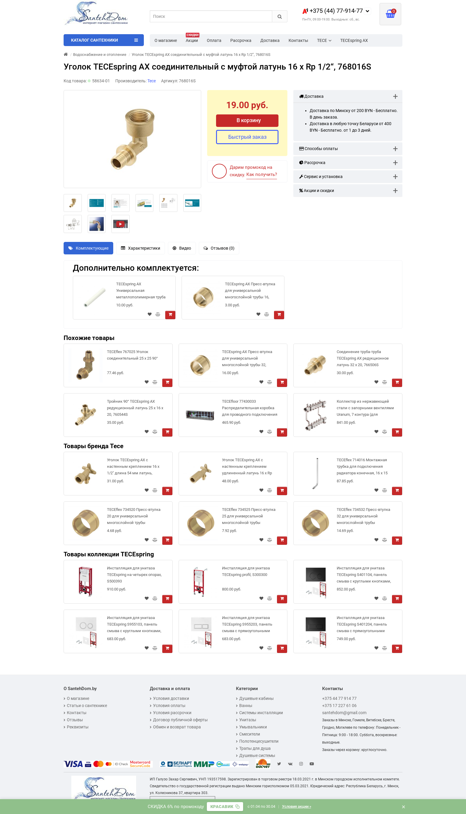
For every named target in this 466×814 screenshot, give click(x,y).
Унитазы (246, 719)
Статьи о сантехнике (85, 705)
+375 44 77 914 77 (339, 698)
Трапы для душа (253, 748)
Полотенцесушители (257, 741)
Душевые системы (255, 755)
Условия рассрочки (170, 712)
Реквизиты (76, 727)
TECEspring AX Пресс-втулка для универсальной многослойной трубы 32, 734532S (247, 359)
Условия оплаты (167, 705)
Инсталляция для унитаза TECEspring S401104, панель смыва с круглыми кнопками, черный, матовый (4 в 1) (364, 576)
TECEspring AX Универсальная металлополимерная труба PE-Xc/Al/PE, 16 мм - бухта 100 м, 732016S (141, 292)
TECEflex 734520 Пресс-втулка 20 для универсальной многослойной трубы (133, 516)
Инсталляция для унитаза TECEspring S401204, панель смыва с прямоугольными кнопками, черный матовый (362, 625)
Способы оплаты (318, 148)
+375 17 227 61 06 (339, 705)
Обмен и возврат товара (175, 727)
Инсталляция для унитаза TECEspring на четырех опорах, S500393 (134, 574)
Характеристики (140, 248)
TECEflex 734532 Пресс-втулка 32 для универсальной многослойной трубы (363, 516)
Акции (192, 38)
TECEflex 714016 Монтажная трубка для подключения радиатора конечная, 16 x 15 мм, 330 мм (362, 468)
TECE (324, 40)
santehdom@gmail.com (344, 712)
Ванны (244, 705)
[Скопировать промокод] (225, 806)
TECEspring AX (354, 40)
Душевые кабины (255, 698)
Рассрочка (240, 40)
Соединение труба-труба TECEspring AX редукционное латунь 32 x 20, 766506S (363, 358)
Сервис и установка (321, 176)
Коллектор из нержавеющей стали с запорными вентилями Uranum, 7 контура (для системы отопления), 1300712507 (365, 409)
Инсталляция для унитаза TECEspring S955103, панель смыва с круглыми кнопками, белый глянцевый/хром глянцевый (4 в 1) (134, 625)
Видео (182, 248)
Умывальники (251, 727)
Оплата (214, 40)
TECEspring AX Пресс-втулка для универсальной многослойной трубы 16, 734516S (250, 292)
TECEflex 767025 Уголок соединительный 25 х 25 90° (132, 354)
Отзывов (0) (219, 248)
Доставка (270, 40)
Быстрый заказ (247, 137)
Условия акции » (297, 806)
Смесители (248, 734)
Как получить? (261, 174)
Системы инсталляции (259, 712)
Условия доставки (169, 698)
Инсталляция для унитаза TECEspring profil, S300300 (246, 571)
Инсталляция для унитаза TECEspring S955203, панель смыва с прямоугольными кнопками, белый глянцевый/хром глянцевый (249, 625)
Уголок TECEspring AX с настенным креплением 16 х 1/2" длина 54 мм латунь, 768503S (133, 468)
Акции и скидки (316, 190)
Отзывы (73, 719)
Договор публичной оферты (179, 719)
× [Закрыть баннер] (403, 806)
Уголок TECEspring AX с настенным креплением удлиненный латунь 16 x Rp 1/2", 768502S (247, 468)
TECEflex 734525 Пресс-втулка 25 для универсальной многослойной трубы (248, 516)
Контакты (298, 40)
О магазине (166, 40)
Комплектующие (88, 248)
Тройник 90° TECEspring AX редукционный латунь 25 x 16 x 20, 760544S (135, 408)
